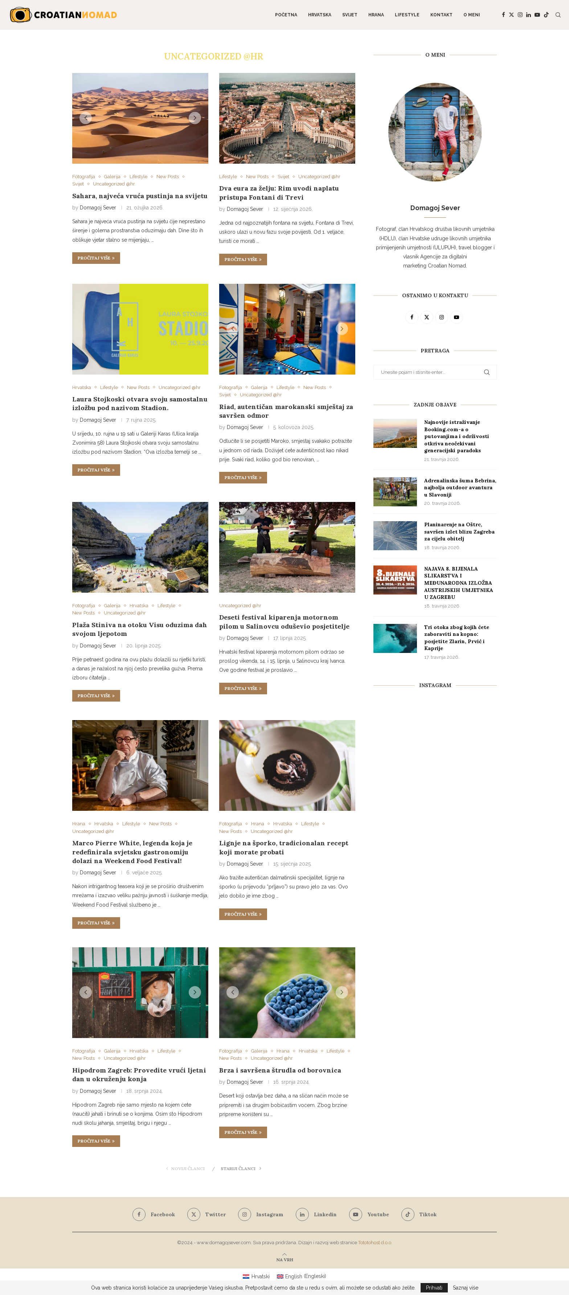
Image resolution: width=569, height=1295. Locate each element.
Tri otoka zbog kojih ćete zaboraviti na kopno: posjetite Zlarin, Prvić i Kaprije (456, 638)
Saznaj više (465, 1287)
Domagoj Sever (98, 208)
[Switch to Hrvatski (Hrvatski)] (256, 1276)
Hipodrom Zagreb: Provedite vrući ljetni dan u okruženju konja (139, 1074)
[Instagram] (520, 14)
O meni (471, 14)
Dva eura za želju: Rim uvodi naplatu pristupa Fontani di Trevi (279, 192)
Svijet (349, 14)
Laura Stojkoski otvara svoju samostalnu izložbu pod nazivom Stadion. (140, 403)
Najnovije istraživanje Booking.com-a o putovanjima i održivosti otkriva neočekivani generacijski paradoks (456, 436)
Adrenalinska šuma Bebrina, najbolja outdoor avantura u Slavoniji (460, 487)
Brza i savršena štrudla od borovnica (280, 1070)
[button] (85, 118)
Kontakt (441, 14)
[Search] (558, 14)
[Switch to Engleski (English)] (301, 1276)
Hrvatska (319, 14)
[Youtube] (537, 14)
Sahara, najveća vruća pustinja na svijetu (140, 196)
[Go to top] (284, 1259)
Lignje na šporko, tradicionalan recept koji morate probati (283, 847)
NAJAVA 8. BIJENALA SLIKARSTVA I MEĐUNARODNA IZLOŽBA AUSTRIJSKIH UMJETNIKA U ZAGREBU (458, 582)
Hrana (376, 14)
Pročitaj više (96, 258)
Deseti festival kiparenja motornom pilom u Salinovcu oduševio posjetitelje (284, 621)
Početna (286, 14)
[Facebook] (503, 14)
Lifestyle (407, 14)
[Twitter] (511, 14)
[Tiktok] (546, 14)
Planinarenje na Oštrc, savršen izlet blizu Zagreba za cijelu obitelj (459, 531)
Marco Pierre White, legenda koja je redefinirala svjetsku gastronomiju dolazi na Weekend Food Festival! (132, 852)
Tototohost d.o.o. (375, 1242)
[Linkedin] (528, 14)
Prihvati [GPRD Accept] (434, 1288)
